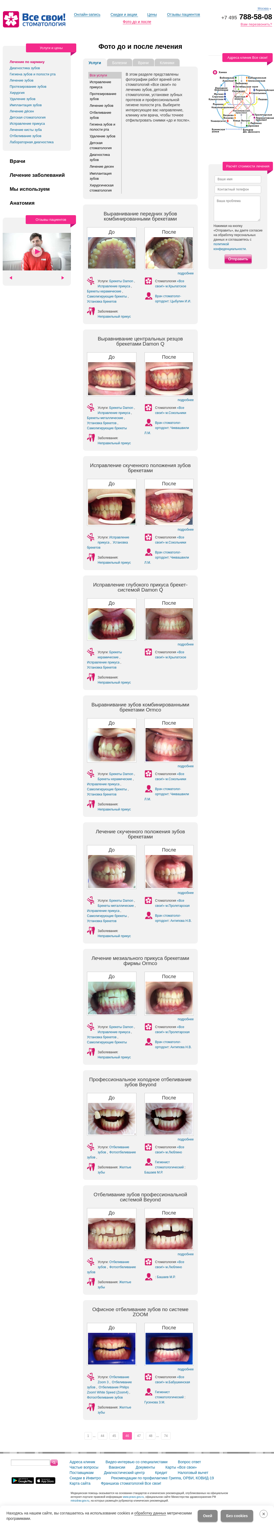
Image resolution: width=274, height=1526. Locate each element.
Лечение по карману (27, 62)
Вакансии (117, 1467)
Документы (145, 1467)
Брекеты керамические (104, 291)
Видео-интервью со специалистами (137, 1461)
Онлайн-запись (87, 14)
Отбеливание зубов (25, 136)
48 (150, 1435)
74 (166, 1435)
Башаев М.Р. (153, 1172)
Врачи (17, 161)
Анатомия (22, 203)
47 (138, 1435)
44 (102, 1435)
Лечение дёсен (22, 111)
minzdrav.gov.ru (80, 1500)
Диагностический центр (124, 1472)
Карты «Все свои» (181, 1467)
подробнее (186, 273)
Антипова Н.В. (181, 920)
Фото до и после (137, 22)
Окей (207, 1516)
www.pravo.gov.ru (133, 1496)
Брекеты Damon (121, 281)
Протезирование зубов (28, 87)
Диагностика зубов (25, 68)
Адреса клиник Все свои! (247, 58)
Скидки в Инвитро (85, 1477)
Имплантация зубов (26, 105)
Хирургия (17, 93)
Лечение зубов (21, 80)
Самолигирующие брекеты (107, 296)
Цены (152, 14)
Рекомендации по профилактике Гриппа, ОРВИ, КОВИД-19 (162, 1477)
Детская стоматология (27, 117)
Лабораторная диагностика (32, 142)
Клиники (167, 63)
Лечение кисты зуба (26, 130)
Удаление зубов (22, 99)
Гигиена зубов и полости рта (33, 74)
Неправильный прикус (114, 316)
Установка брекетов (101, 301)
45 (114, 1435)
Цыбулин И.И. (180, 301)
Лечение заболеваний (37, 175)
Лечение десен (102, 166)
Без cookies (237, 1516)
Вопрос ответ (189, 1461)
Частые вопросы (84, 1467)
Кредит (161, 1472)
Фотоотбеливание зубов (105, 1397)
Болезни (119, 63)
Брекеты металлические (105, 417)
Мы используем (30, 189)
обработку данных (150, 1513)
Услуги (95, 63)
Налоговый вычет (193, 1472)
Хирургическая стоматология (101, 187)
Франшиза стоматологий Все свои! (131, 1483)
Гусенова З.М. (154, 1402)
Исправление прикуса (27, 124)
